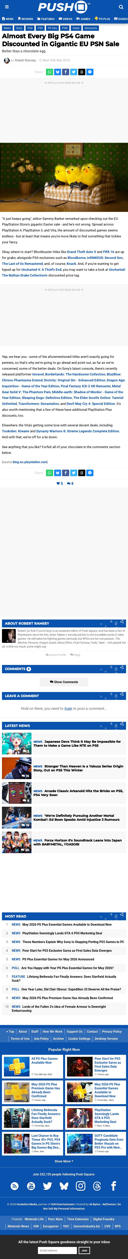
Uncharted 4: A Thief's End (41, 270)
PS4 (30, 28)
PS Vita (52, 28)
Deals (76, 28)
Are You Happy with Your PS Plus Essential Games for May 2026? (63, 968)
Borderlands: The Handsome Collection (75, 374)
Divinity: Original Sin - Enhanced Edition (74, 380)
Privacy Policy (112, 1031)
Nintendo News (18, 1226)
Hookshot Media (27, 1204)
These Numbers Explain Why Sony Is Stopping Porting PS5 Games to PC (68, 942)
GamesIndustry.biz (87, 1226)
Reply (75, 655)
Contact (92, 1031)
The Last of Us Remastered (22, 264)
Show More (64, 1161)
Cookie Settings (79, 1039)
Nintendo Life (34, 1219)
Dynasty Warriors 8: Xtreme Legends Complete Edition (77, 431)
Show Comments (64, 682)
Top (10, 1031)
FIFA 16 (108, 252)
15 (25, 776)
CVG (107, 1226)
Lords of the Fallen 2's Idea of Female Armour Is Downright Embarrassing (59, 1009)
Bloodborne (77, 258)
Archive (58, 1039)
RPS (118, 1226)
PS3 (40, 28)
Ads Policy (41, 1039)
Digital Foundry (103, 1219)
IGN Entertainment (63, 1204)
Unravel (38, 374)
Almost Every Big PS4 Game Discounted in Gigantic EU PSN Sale (60, 40)
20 (25, 850)
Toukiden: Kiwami (15, 431)
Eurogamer (51, 1226)
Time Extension (78, 1219)
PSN (64, 28)
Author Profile (56, 655)
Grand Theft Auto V (81, 252)
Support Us (75, 1031)
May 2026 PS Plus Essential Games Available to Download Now (62, 924)
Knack (71, 264)
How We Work (53, 1031)
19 (25, 825)
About (22, 1031)
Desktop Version (106, 1039)
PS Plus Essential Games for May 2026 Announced (53, 959)
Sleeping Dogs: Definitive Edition (47, 398)
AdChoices (109, 1204)
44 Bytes (94, 1204)
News (7, 28)
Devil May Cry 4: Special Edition (91, 404)
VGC (66, 1226)
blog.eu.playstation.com (30, 462)
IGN (36, 1226)
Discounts (91, 28)
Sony (19, 28)
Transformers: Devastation (38, 404)
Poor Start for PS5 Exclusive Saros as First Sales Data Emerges (62, 950)
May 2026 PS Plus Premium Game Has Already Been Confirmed (62, 998)
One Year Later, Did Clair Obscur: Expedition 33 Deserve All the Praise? (66, 989)
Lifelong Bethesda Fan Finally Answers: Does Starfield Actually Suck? (64, 979)
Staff (34, 1031)
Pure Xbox (55, 1219)
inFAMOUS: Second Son (105, 258)
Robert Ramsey (25, 60)
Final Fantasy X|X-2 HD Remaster (86, 386)
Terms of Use (20, 1039)
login (68, 708)
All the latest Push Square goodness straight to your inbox (64, 1242)
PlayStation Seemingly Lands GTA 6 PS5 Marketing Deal (57, 933)
